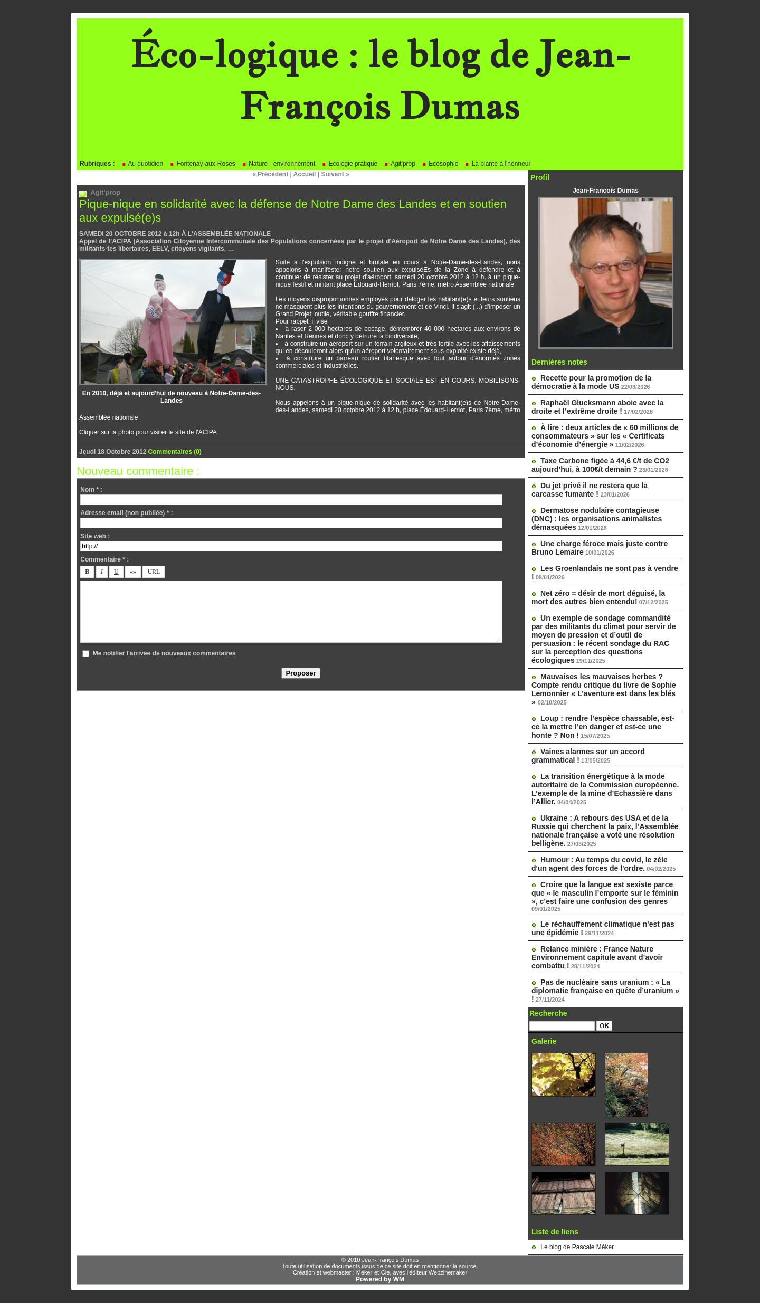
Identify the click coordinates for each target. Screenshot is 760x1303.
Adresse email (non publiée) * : (126, 513)
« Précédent (270, 174)
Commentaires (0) (174, 451)
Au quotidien (142, 163)
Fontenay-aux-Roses (202, 163)
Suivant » (335, 174)
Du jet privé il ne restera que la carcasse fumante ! (589, 489)
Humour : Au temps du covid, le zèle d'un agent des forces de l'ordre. (599, 863)
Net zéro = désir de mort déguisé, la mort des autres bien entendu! (598, 597)
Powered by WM (380, 1279)
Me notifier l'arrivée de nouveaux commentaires (164, 653)
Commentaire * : (104, 559)
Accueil (304, 174)
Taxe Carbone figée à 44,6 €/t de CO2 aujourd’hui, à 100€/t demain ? (600, 464)
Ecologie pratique (349, 163)
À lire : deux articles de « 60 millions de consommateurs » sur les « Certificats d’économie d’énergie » (605, 436)
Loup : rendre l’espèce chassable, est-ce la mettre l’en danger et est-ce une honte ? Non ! (602, 726)
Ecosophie (440, 163)
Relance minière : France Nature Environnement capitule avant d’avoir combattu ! (597, 957)
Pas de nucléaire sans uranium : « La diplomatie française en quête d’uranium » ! (605, 990)
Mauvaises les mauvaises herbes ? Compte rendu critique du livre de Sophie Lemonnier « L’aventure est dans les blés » (603, 689)
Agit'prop (399, 163)
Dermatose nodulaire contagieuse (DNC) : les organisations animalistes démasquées (596, 518)
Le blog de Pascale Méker (577, 1247)
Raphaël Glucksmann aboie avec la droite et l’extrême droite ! (597, 406)
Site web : (95, 536)
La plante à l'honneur (497, 163)
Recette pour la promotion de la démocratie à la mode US (591, 382)
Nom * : (91, 489)
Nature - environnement (278, 163)
